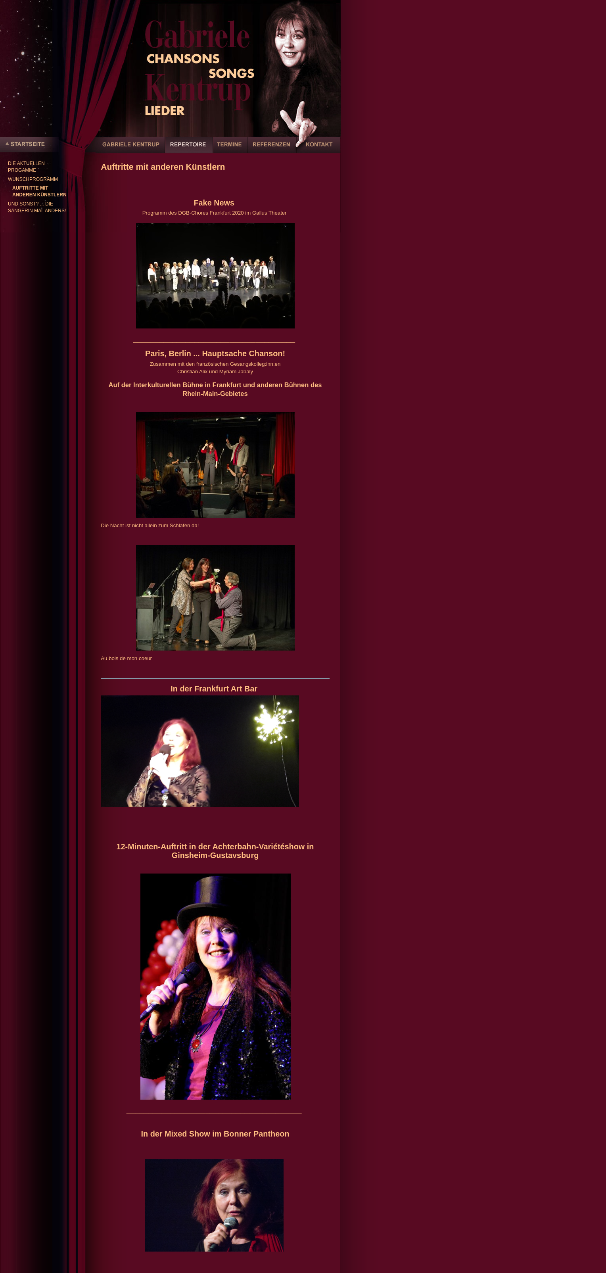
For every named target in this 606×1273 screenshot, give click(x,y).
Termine (230, 149)
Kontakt (318, 149)
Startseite (29, 144)
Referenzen (272, 149)
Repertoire (189, 149)
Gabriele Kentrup (130, 149)
